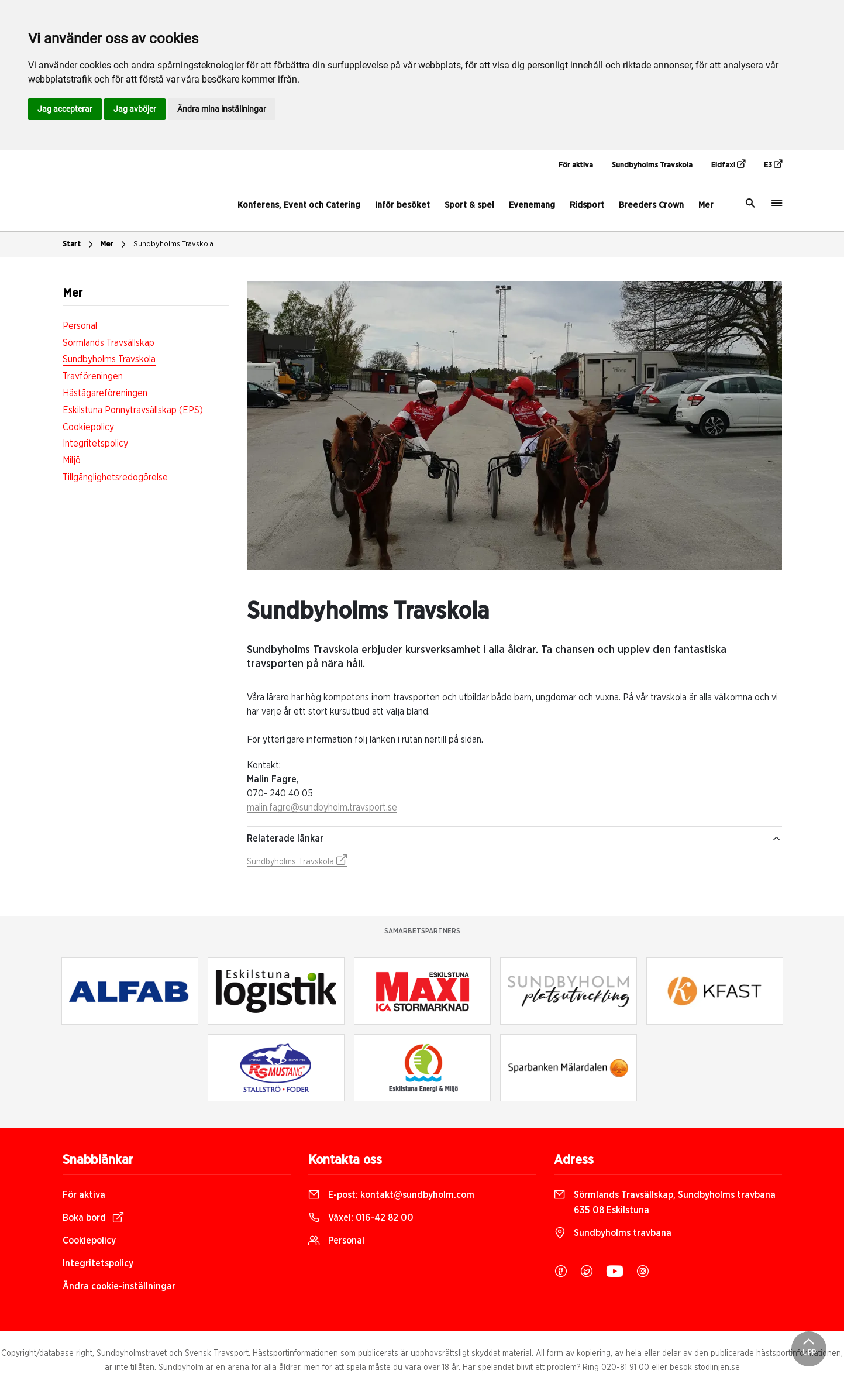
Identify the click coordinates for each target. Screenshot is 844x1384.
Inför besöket (402, 205)
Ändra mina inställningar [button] (221, 109)
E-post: (391, 1195)
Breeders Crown (651, 205)
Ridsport (587, 205)
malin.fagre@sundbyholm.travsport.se (322, 807)
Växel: (361, 1217)
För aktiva (576, 165)
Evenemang (532, 205)
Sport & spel (469, 205)
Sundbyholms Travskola (652, 165)
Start (79, 244)
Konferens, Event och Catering (298, 205)
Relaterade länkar (514, 838)
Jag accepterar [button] (64, 109)
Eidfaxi (728, 164)
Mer (706, 205)
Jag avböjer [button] (134, 109)
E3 (773, 164)
